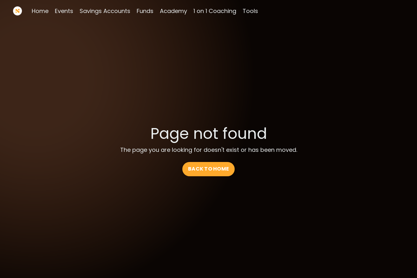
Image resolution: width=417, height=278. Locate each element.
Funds (145, 11)
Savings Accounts (105, 11)
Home (40, 11)
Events (64, 11)
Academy (173, 11)
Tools (250, 11)
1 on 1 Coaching (214, 11)
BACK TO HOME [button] (208, 168)
